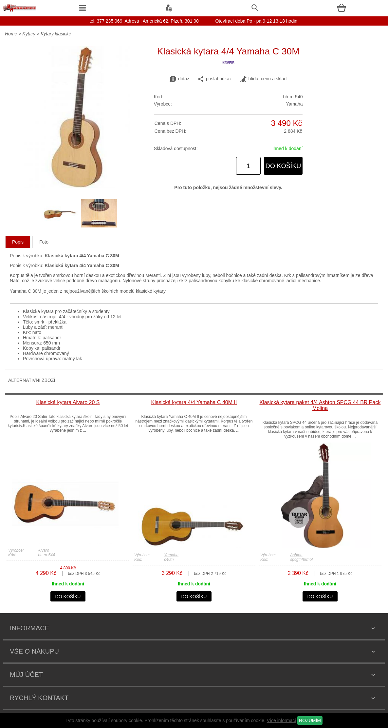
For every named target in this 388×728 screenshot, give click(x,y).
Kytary (28, 33)
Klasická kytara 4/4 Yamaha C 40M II (194, 402)
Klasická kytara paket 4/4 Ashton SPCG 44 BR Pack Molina (319, 405)
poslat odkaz (214, 79)
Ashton (296, 555)
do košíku (283, 165)
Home (11, 33)
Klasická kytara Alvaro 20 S (68, 402)
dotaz (179, 79)
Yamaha (294, 104)
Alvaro (43, 550)
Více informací (281, 720)
